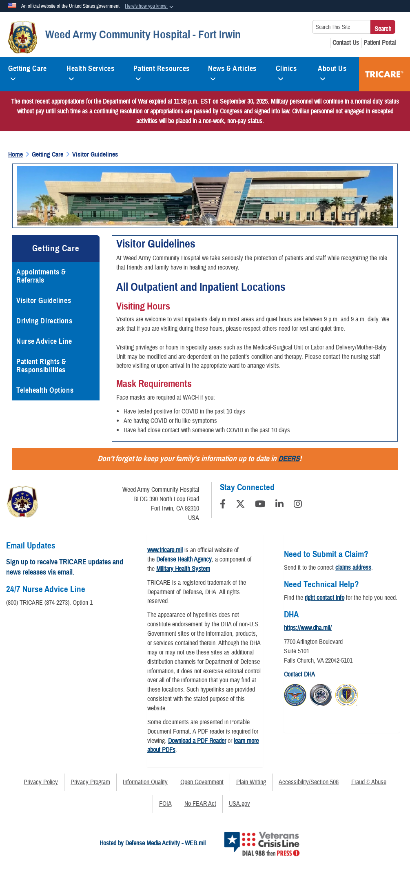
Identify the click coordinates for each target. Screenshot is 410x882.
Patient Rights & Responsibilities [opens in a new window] (41, 365)
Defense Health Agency (184, 559)
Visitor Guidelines (43, 300)
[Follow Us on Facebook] (223, 505)
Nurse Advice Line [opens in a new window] (44, 341)
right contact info (324, 598)
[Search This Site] (341, 27)
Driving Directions (44, 320)
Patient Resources (161, 72)
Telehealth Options (44, 390)
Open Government (202, 782)
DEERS (288, 458)
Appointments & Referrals (41, 276)
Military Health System (183, 569)
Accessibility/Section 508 (309, 782)
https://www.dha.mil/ (308, 628)
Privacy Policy (41, 782)
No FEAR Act (200, 804)
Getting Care (27, 72)
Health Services (90, 72)
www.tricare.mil (165, 550)
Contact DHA (299, 674)
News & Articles (232, 72)
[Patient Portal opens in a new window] (379, 43)
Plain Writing (251, 782)
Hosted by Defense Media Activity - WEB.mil (153, 843)
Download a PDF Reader (197, 741)
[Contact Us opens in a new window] (345, 43)
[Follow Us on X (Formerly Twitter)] (240, 505)
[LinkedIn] (279, 505)
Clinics (286, 72)
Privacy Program (90, 782)
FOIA (165, 804)
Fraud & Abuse (368, 782)
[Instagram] (298, 505)
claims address (353, 568)
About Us (332, 72)
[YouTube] (260, 505)
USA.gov (239, 804)
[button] (150, 6)
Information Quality (145, 782)
